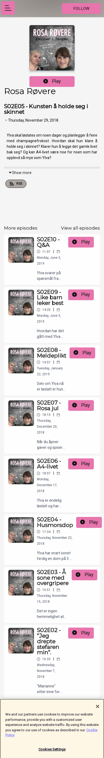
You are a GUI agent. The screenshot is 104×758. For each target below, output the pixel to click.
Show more (20, 173)
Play (52, 81)
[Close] (97, 708)
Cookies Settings (52, 751)
